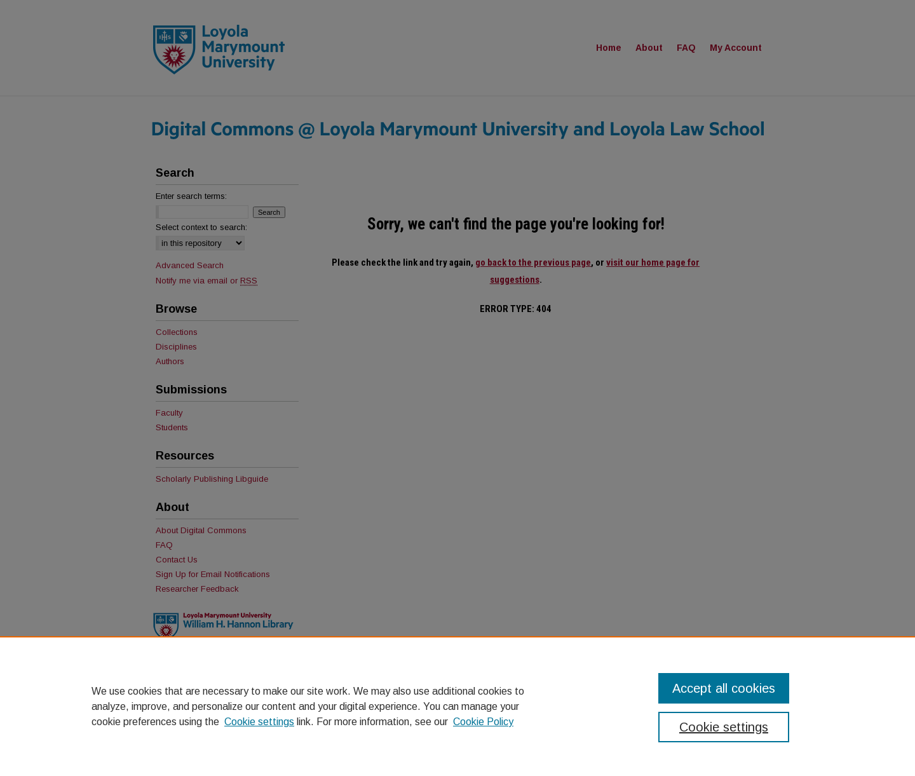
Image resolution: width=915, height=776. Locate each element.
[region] (457, 706)
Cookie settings (259, 721)
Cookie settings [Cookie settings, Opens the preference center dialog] (723, 727)
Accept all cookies (723, 688)
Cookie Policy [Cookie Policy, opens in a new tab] (483, 721)
